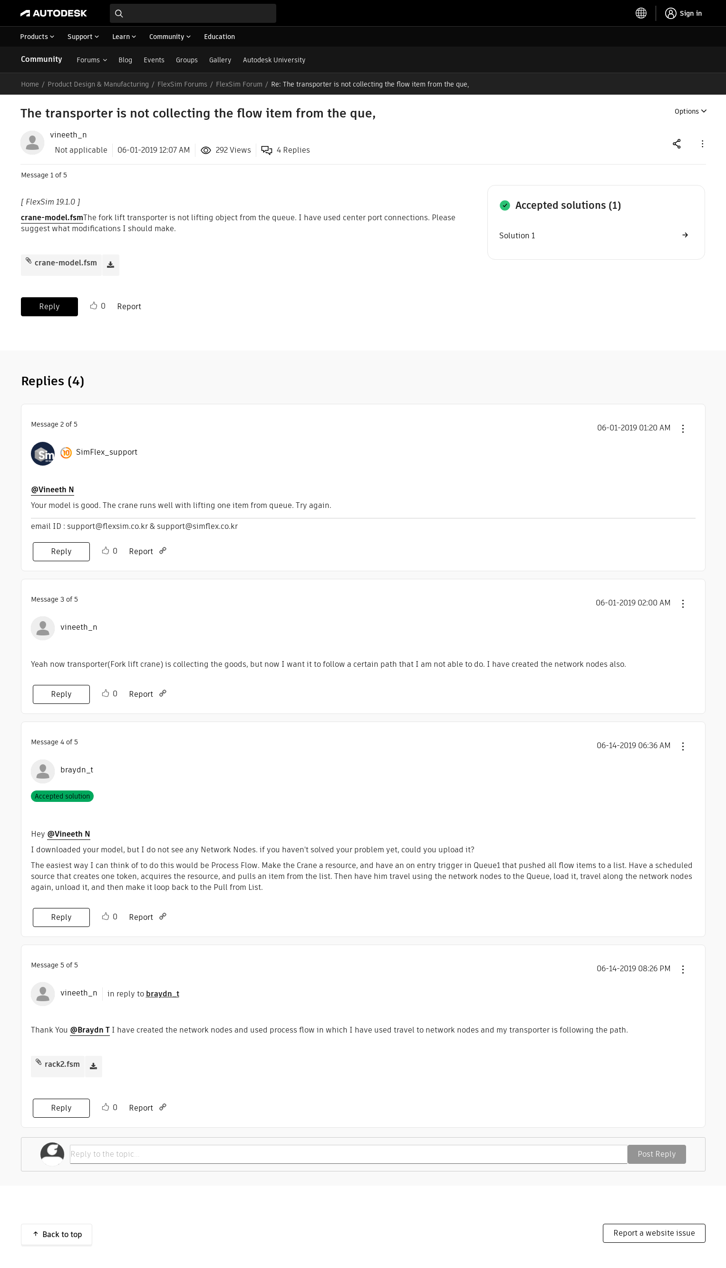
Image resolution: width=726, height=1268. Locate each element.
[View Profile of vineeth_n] (68, 135)
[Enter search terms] (193, 13)
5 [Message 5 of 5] (62, 965)
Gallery (220, 60)
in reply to (143, 993)
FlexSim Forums (182, 84)
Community (41, 59)
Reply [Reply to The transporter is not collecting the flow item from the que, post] (49, 306)
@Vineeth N (52, 489)
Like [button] (93, 305)
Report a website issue (654, 1233)
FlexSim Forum (239, 84)
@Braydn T (90, 1029)
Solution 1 (517, 235)
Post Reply (657, 1154)
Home (30, 84)
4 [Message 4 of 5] (62, 742)
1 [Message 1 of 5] (51, 175)
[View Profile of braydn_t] (76, 770)
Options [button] (687, 111)
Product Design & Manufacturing (98, 84)
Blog (125, 60)
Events (154, 60)
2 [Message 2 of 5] (62, 424)
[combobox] (193, 13)
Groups (187, 60)
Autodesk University (274, 60)
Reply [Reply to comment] (61, 551)
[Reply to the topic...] (349, 1154)
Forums (88, 60)
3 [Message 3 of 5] (62, 599)
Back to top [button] (62, 1234)
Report (129, 306)
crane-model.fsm (52, 217)
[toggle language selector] (641, 13)
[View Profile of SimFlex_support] (106, 452)
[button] (701, 143)
